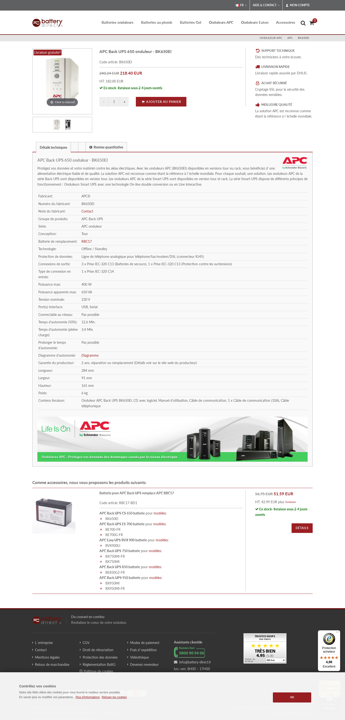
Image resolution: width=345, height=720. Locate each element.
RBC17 (86, 241)
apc (290, 38)
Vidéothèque (139, 657)
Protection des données (100, 657)
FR (241, 5)
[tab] (53, 147)
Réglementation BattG (99, 664)
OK (292, 697)
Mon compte (298, 5)
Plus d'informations (87, 697)
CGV (86, 643)
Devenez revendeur (144, 664)
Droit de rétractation (98, 650)
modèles (160, 513)
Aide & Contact (266, 5)
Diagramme (89, 355)
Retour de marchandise (52, 664)
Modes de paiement (144, 643)
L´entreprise (44, 643)
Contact (87, 211)
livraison (290, 502)
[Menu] (337, 633)
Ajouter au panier (161, 102)
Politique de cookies (96, 671)
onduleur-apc (271, 38)
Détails (302, 528)
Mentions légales (47, 657)
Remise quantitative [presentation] (106, 147)
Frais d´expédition (143, 650)
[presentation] (74, 147)
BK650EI (303, 38)
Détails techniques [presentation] (53, 147)
